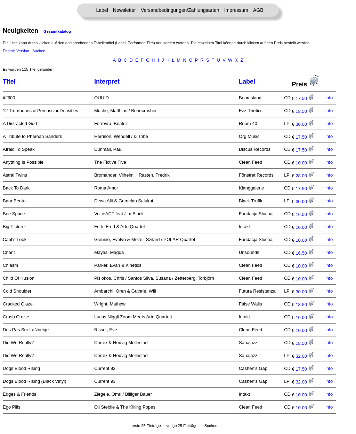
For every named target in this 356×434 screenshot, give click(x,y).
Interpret (107, 81)
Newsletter (124, 10)
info (329, 97)
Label (102, 10)
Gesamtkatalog (57, 31)
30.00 (305, 124)
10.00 (305, 162)
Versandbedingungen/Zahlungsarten (180, 10)
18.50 (305, 111)
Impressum (236, 10)
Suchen (38, 51)
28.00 (305, 175)
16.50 (305, 214)
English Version (16, 51)
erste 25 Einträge (146, 426)
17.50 (305, 98)
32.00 (305, 356)
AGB (258, 10)
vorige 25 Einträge (182, 426)
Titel (9, 81)
